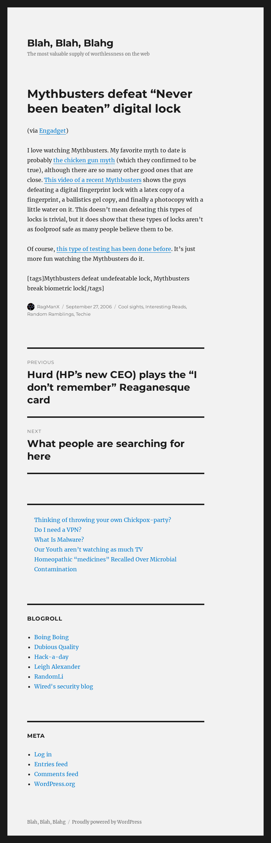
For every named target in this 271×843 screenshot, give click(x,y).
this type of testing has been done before (113, 248)
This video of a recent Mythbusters (92, 179)
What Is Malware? (59, 539)
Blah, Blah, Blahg (70, 43)
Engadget (52, 130)
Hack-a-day (51, 656)
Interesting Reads (165, 306)
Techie (83, 314)
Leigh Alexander (57, 666)
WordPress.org (54, 783)
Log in (43, 754)
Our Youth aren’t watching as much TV (88, 549)
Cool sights (130, 306)
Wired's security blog (63, 686)
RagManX (48, 306)
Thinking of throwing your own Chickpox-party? (102, 519)
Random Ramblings (50, 314)
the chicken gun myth (84, 160)
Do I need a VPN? (58, 529)
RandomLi (48, 676)
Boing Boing (51, 637)
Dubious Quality (56, 646)
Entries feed (51, 764)
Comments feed (56, 774)
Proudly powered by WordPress (107, 822)
